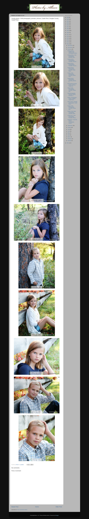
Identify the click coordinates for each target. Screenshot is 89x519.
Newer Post (14, 507)
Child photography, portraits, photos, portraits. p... (72, 94)
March (69, 136)
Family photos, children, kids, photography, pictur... (73, 52)
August (69, 127)
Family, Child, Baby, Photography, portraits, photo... (72, 112)
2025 (68, 19)
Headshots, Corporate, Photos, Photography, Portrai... (72, 121)
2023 (68, 23)
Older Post (59, 507)
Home (37, 507)
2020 (68, 28)
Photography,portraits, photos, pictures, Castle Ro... (72, 85)
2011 (68, 142)
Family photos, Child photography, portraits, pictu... (72, 56)
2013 (68, 41)
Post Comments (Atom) (22, 509)
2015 (68, 38)
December (70, 45)
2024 (68, 21)
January (69, 140)
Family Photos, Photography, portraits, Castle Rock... (71, 69)
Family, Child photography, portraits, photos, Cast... (72, 74)
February (70, 138)
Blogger (57, 515)
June (69, 131)
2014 (68, 40)
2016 (68, 36)
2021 (68, 26)
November (70, 47)
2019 (68, 30)
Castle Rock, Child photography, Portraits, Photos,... (72, 116)
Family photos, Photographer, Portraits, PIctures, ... (73, 60)
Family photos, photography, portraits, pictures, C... (72, 80)
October (69, 49)
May (69, 133)
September (70, 125)
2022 (68, 24)
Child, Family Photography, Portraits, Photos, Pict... (72, 89)
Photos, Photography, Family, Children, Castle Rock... (72, 98)
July (69, 129)
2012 (68, 43)
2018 (68, 32)
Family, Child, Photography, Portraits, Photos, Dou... (72, 107)
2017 (68, 34)
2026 (68, 17)
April (69, 134)
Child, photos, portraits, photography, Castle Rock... (72, 103)
